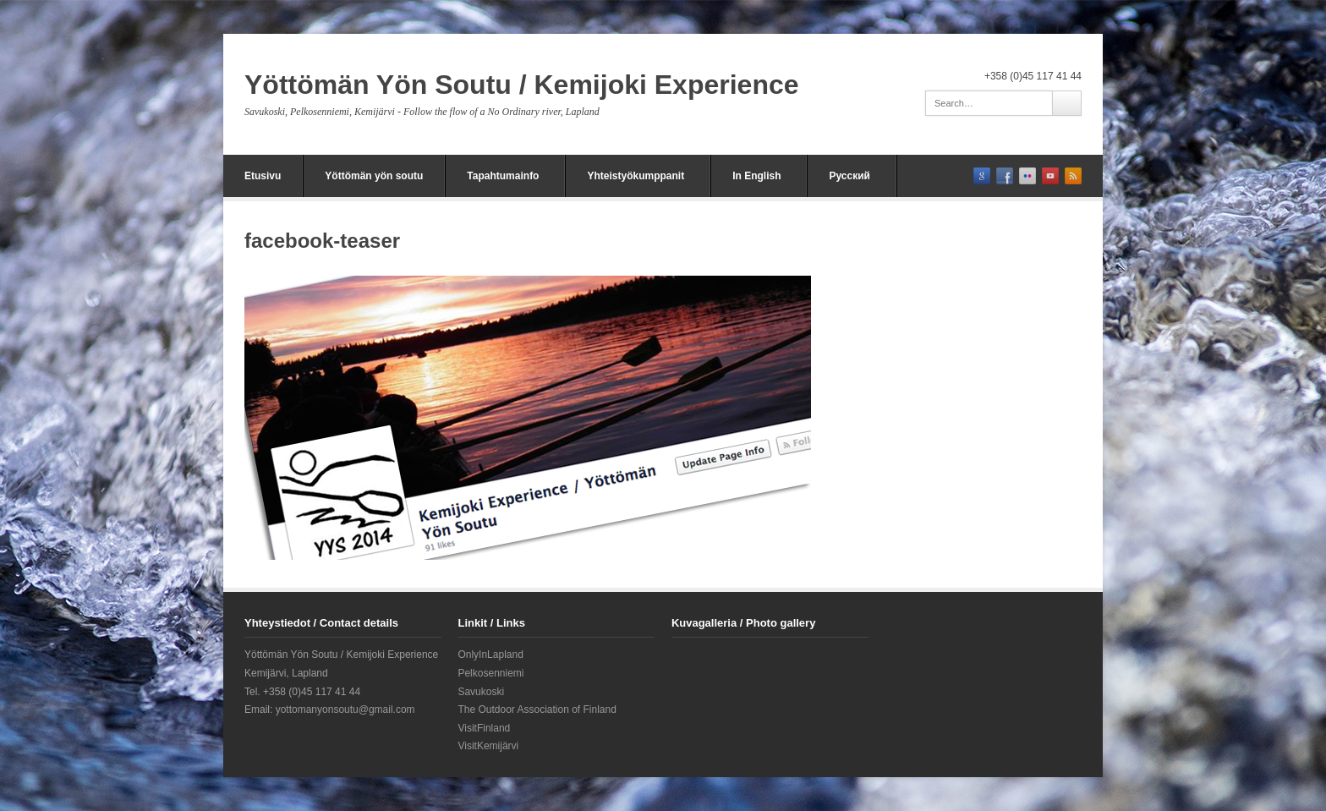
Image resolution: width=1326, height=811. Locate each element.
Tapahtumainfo (503, 176)
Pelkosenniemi (490, 673)
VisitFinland (484, 728)
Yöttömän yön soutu (374, 176)
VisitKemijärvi (488, 746)
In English (756, 176)
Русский (849, 176)
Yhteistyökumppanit (635, 176)
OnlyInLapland (490, 654)
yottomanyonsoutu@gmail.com (345, 709)
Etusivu (262, 176)
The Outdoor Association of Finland (537, 709)
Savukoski (481, 692)
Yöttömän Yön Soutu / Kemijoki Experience (521, 84)
